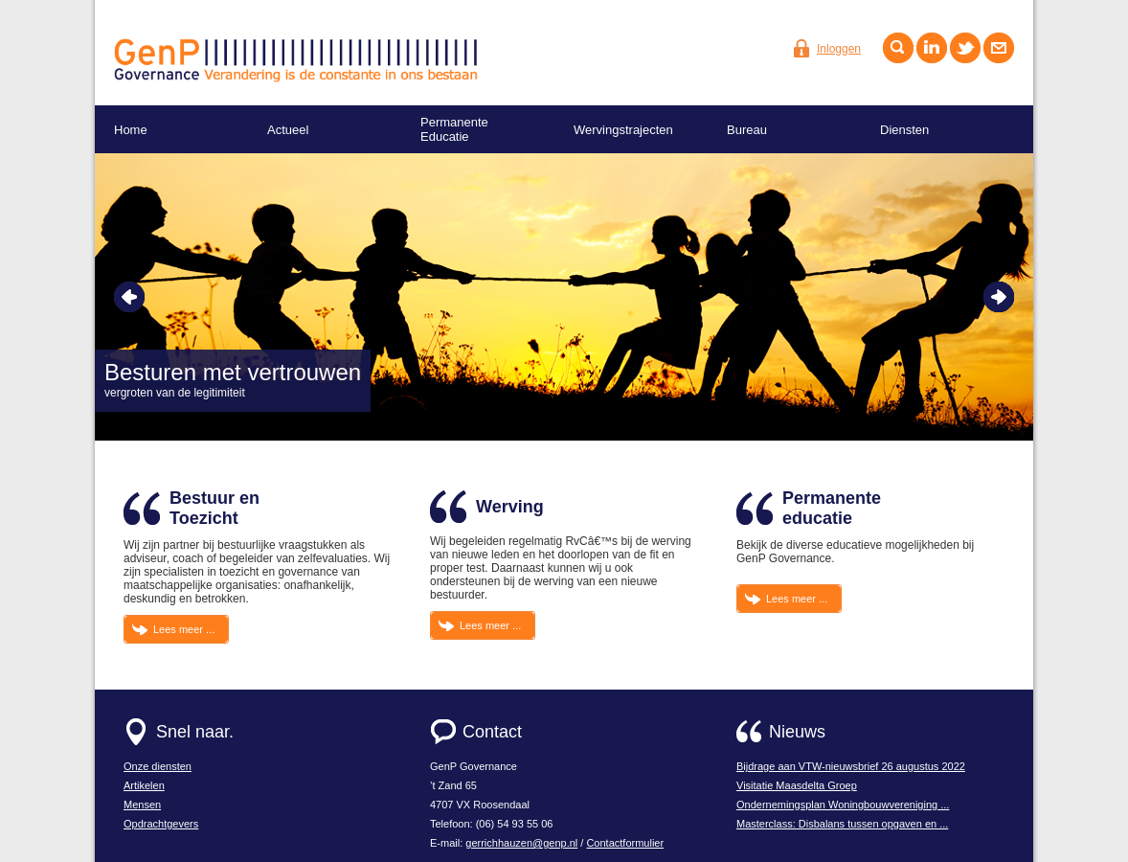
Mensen (142, 804)
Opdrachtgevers (161, 823)
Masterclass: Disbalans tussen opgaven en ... (842, 823)
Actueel (287, 130)
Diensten (904, 130)
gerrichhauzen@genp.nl (521, 843)
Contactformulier (625, 843)
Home (130, 130)
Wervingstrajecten (623, 130)
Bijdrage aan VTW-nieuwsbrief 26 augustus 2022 (850, 766)
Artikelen (144, 785)
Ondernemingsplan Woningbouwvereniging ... (842, 804)
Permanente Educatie (454, 129)
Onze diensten (158, 766)
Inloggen (839, 49)
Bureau (747, 130)
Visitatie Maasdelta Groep (796, 785)
